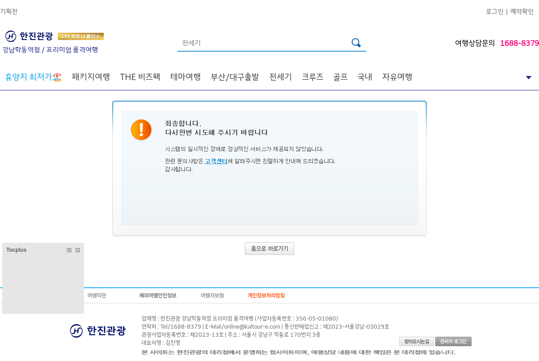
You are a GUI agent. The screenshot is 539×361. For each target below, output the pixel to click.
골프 (340, 76)
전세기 (280, 76)
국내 (365, 76)
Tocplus (16, 250)
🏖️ (33, 76)
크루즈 (312, 76)
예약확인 (522, 11)
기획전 (9, 11)
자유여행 (397, 76)
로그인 (495, 11)
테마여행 (185, 76)
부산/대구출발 (235, 76)
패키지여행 (91, 76)
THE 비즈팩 (140, 76)
